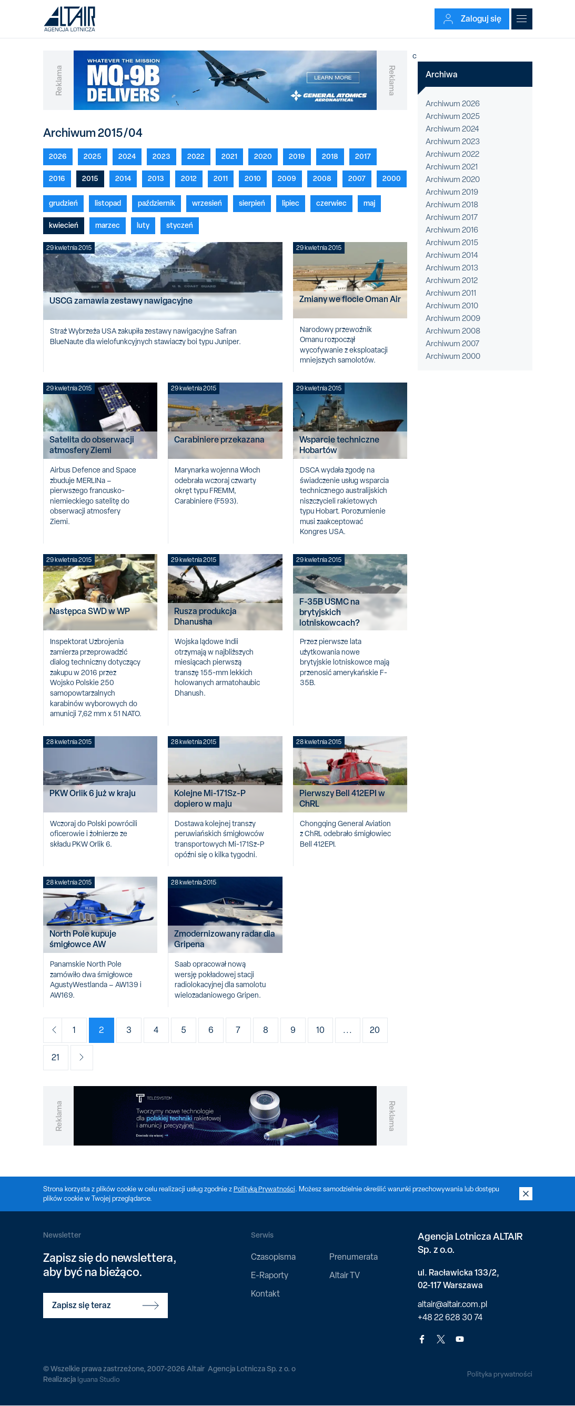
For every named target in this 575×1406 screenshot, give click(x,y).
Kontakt (265, 1293)
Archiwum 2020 (453, 179)
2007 (357, 178)
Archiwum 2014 (452, 255)
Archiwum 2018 (452, 204)
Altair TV (344, 1275)
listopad (108, 203)
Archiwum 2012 (452, 280)
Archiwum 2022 (452, 154)
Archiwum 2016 (452, 230)
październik (156, 203)
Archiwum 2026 (453, 103)
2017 (363, 156)
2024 (127, 156)
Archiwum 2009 (453, 318)
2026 (58, 156)
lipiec (290, 203)
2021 (229, 156)
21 (55, 1057)
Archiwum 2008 (453, 331)
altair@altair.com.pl (452, 1304)
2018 (330, 156)
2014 (123, 178)
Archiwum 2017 (452, 217)
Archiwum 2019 (452, 192)
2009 (287, 178)
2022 (196, 156)
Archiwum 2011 (451, 293)
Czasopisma (273, 1256)
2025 (93, 156)
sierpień (252, 203)
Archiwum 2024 (452, 129)
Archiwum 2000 (453, 356)
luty (143, 225)
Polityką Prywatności (265, 1188)
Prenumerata (353, 1256)
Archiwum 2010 (452, 305)
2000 (391, 178)
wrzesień (207, 203)
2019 (297, 156)
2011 (221, 178)
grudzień (63, 203)
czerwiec (331, 203)
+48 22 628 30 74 (450, 1317)
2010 (253, 178)
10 (329, 1030)
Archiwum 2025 (453, 116)
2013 (156, 178)
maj (369, 203)
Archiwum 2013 (452, 268)
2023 (161, 156)
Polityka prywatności (499, 1374)
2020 (263, 156)
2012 (189, 178)
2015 (90, 178)
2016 (57, 178)
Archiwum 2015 (452, 242)
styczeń (179, 225)
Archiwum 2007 (452, 343)
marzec (107, 225)
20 (384, 1030)
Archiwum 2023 (453, 141)
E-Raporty (269, 1275)
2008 (322, 178)
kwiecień (63, 225)
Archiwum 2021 (452, 167)
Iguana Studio (99, 1379)
